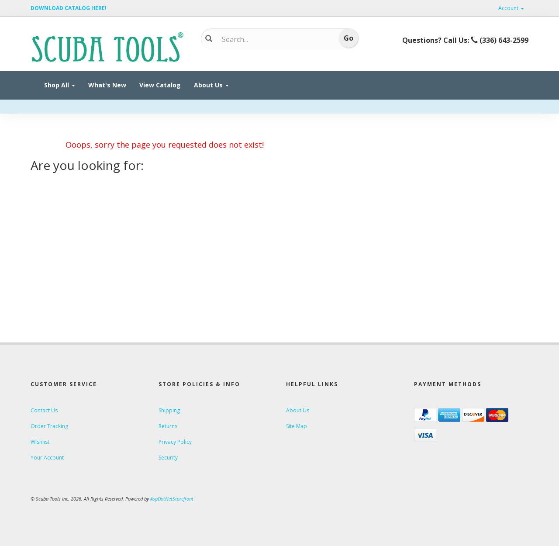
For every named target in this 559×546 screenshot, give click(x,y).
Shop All (59, 85)
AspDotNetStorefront (171, 498)
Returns (168, 426)
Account (511, 8)
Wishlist (40, 442)
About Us (211, 85)
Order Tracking (49, 426)
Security (168, 457)
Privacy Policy (175, 442)
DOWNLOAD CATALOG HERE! (69, 8)
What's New (107, 85)
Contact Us (44, 410)
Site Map (296, 426)
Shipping (169, 410)
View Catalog (160, 85)
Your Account (47, 457)
